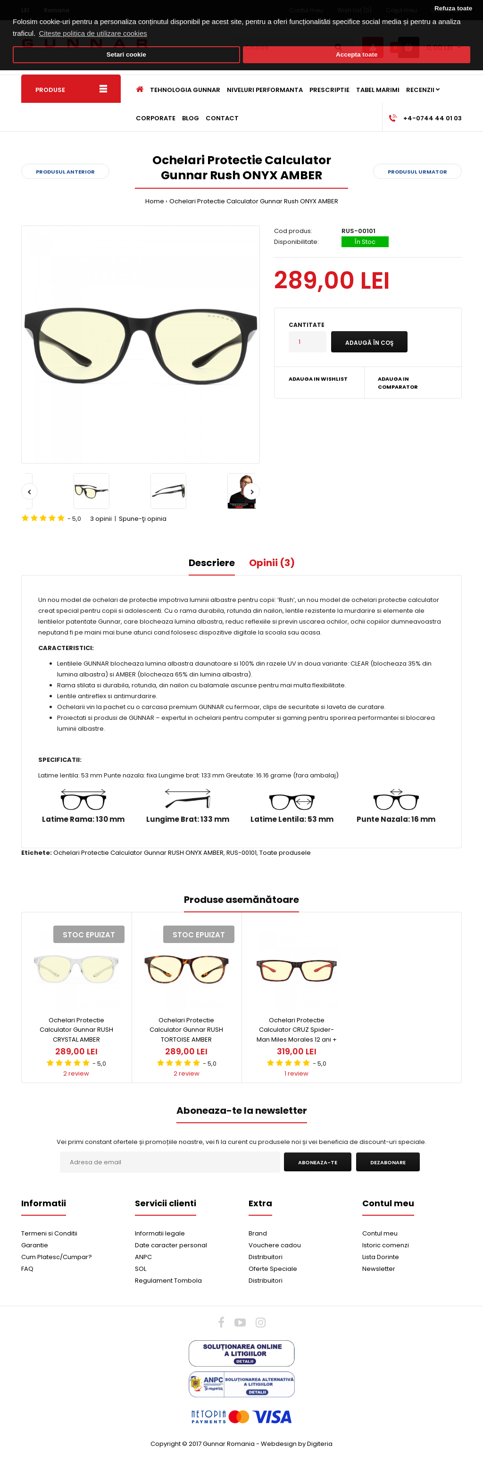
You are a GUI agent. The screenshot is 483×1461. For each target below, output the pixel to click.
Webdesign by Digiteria (297, 1443)
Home (154, 201)
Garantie (34, 1245)
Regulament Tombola (168, 1280)
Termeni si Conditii (49, 1233)
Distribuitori (266, 1256)
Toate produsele (285, 852)
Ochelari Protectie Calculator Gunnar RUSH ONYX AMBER (138, 852)
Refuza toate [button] (453, 8)
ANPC (143, 1256)
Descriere (212, 562)
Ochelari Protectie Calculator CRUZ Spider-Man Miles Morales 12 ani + (297, 1030)
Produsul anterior (65, 171)
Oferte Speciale (273, 1268)
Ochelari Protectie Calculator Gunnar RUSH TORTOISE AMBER (186, 1030)
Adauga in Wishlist (318, 379)
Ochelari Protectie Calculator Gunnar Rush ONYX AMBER (253, 201)
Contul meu (380, 1233)
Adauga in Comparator (398, 383)
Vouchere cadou (275, 1245)
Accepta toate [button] (357, 54)
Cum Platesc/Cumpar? (56, 1256)
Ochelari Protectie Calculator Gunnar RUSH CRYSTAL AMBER (76, 1030)
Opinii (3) (272, 562)
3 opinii (101, 518)
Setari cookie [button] (126, 54)
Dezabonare (388, 1162)
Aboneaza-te (317, 1162)
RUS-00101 (241, 852)
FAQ (27, 1268)
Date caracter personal (171, 1245)
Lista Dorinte (380, 1256)
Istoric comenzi (385, 1245)
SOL (140, 1268)
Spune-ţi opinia (143, 518)
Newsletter (378, 1268)
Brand (258, 1233)
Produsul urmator (417, 171)
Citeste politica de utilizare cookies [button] (93, 33)
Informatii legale (160, 1233)
